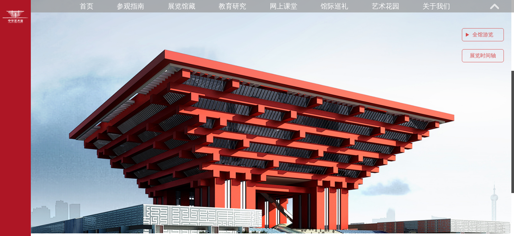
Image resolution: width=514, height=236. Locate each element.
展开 (494, 6)
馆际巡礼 (334, 6)
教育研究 (232, 6)
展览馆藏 (181, 6)
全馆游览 (482, 34)
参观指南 (130, 6)
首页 (86, 6)
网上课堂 (283, 6)
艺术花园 (385, 6)
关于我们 (436, 6)
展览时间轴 (483, 55)
